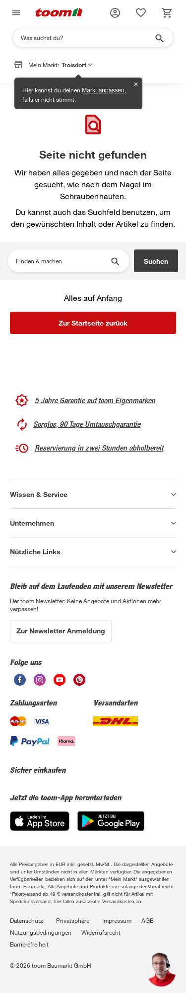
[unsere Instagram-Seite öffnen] (40, 683)
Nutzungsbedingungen (40, 932)
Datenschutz (26, 920)
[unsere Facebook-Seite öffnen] (20, 683)
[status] (141, 13)
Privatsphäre (72, 920)
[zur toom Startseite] (59, 13)
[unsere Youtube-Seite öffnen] (59, 683)
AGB (147, 920)
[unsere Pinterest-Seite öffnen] (79, 683)
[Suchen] (86, 37)
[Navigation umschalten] (14, 13)
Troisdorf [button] (77, 65)
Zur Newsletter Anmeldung (60, 630)
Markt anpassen (103, 90)
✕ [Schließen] (135, 84)
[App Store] (39, 828)
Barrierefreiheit (29, 944)
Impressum (116, 920)
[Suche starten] (158, 37)
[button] (115, 13)
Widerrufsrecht (101, 932)
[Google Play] (110, 828)
